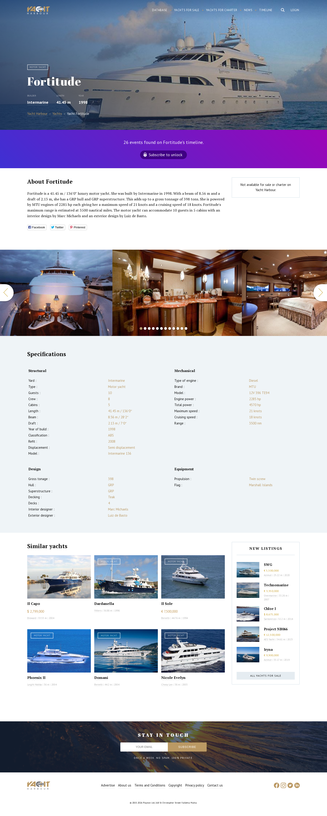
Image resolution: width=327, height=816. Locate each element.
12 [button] (186, 328)
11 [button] (182, 328)
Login (295, 10)
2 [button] (145, 328)
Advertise (108, 785)
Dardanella (104, 603)
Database (159, 10)
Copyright (175, 785)
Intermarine (37, 102)
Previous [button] (7, 292)
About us (124, 785)
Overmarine (270, 595)
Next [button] (320, 292)
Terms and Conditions (149, 785)
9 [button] (173, 328)
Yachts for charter (222, 10)
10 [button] (177, 328)
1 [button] (141, 328)
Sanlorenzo (270, 619)
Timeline (265, 10)
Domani (101, 677)
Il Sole (167, 603)
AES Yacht (269, 639)
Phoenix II (36, 677)
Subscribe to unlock (165, 154)
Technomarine (276, 585)
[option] (56, 293)
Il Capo (33, 603)
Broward (31, 618)
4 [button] (153, 328)
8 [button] (169, 328)
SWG (268, 564)
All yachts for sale (265, 675)
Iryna (268, 649)
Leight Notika (34, 684)
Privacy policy (194, 785)
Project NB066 (275, 629)
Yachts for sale (186, 10)
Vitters (98, 610)
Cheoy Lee (167, 684)
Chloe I (270, 608)
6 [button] (161, 328)
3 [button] (149, 328)
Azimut (268, 575)
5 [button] (157, 328)
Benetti (165, 618)
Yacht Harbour (38, 10)
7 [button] (165, 328)
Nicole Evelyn (173, 677)
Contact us (215, 785)
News (248, 10)
